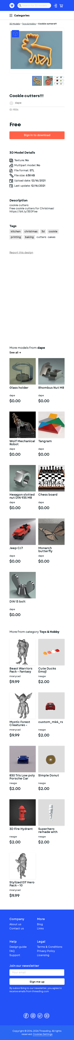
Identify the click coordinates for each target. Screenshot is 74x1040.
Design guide (18, 947)
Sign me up (37, 982)
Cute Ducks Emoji (47, 670)
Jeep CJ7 (16, 548)
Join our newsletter (24, 966)
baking (29, 237)
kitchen (16, 231)
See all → (15, 352)
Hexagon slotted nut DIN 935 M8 (22, 496)
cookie (53, 231)
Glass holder (19, 388)
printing (16, 237)
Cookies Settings (43, 1034)
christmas (31, 231)
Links (40, 928)
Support (14, 955)
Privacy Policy (46, 951)
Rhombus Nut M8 (51, 388)
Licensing (43, 955)
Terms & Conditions (49, 947)
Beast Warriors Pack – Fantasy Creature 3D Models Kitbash (21, 670)
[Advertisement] (37, 299)
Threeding (12, 5)
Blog (40, 924)
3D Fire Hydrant (21, 829)
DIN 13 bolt (17, 602)
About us (15, 924)
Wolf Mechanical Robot (22, 443)
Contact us (16, 928)
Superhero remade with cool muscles (48, 830)
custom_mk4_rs (50, 722)
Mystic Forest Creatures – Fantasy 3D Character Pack (21, 724)
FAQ (12, 951)
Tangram (45, 441)
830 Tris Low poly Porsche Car (22, 777)
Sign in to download (37, 135)
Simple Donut (48, 776)
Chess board (47, 495)
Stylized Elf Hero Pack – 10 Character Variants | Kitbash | (21, 884)
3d (43, 231)
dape (18, 103)
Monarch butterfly (45, 550)
